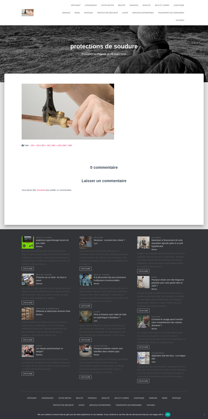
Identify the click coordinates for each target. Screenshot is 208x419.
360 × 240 (56, 145)
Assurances (91, 5)
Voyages (180, 20)
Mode (77, 13)
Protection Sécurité (107, 13)
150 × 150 (35, 145)
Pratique (88, 13)
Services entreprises (143, 13)
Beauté (121, 5)
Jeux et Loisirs (162, 5)
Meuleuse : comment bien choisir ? (109, 240)
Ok (168, 414)
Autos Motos (107, 5)
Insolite (147, 5)
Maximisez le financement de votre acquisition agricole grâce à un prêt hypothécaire (167, 243)
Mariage (66, 13)
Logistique (179, 5)
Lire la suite (27, 269)
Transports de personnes (171, 13)
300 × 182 (45, 145)
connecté (41, 190)
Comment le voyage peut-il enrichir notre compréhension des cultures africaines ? (167, 322)
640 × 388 (67, 145)
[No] (204, 414)
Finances (133, 5)
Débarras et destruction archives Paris (53, 311)
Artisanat (75, 5)
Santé (125, 13)
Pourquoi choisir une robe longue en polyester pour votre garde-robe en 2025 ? (168, 283)
